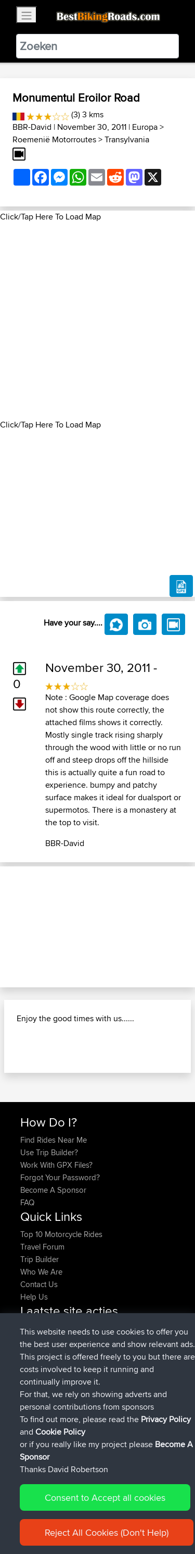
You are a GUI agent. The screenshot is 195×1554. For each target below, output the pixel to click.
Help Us (34, 1296)
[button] (14, 926)
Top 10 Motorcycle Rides (61, 1234)
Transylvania (127, 139)
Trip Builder (39, 1259)
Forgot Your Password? (60, 1177)
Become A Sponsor (53, 1189)
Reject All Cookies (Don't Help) (106, 1532)
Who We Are (41, 1271)
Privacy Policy (166, 1419)
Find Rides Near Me (53, 1139)
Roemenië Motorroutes (54, 139)
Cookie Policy (60, 1432)
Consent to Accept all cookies (105, 1497)
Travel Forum (42, 1246)
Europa (145, 127)
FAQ (27, 1202)
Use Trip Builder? (49, 1152)
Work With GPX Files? (56, 1164)
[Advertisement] (97, 321)
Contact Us (39, 1284)
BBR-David (31, 127)
